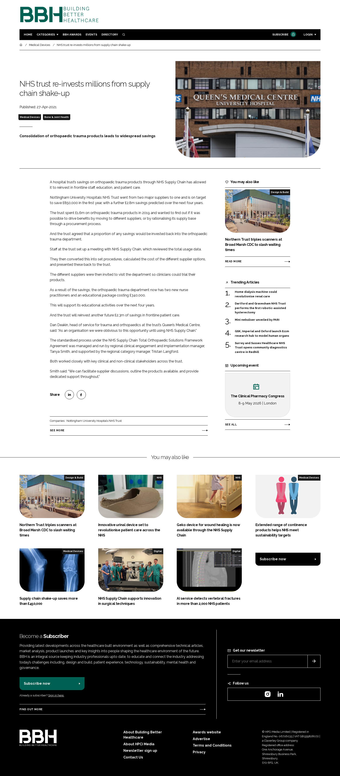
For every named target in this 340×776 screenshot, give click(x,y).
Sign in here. (56, 695)
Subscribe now (273, 559)
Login (308, 34)
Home (28, 34)
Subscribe (283, 35)
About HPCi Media (138, 744)
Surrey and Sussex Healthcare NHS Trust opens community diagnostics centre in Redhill (261, 347)
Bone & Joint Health (56, 117)
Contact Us (133, 757)
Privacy (199, 752)
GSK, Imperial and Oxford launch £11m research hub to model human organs (262, 333)
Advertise (201, 739)
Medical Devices (30, 117)
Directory (109, 34)
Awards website (207, 732)
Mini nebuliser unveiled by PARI (257, 320)
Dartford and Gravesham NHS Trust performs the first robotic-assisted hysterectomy (260, 308)
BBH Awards (72, 34)
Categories (46, 34)
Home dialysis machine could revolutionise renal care (256, 294)
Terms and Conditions (212, 745)
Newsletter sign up (140, 751)
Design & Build (280, 192)
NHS (159, 477)
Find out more (31, 709)
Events (91, 34)
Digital (158, 551)
